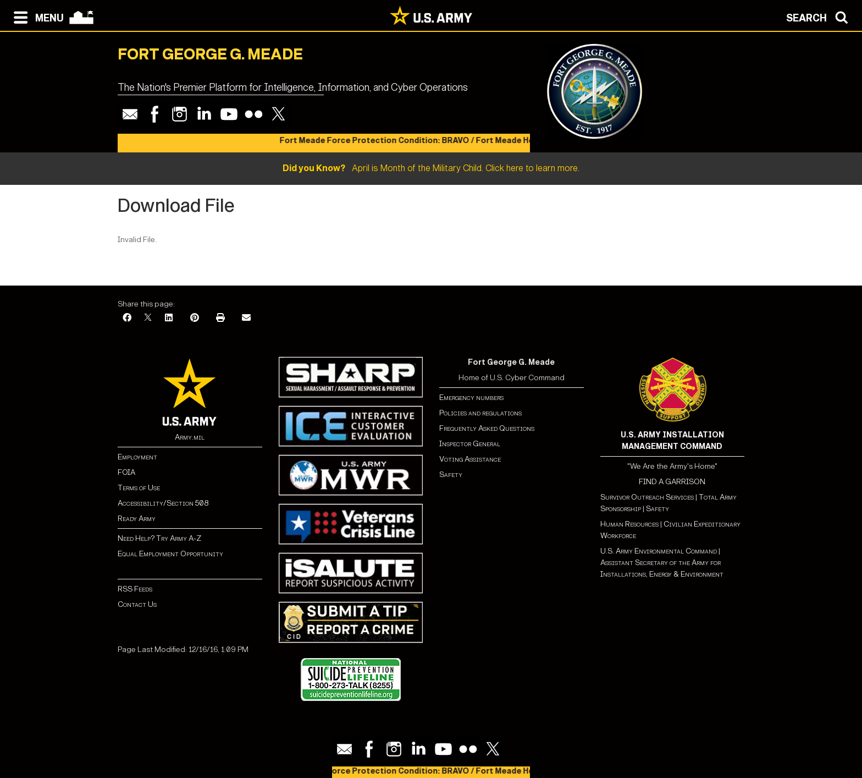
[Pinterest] (194, 318)
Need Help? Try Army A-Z (159, 538)
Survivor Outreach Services (647, 497)
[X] (147, 318)
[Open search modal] (820, 16)
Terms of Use (139, 487)
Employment (137, 457)
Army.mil (190, 437)
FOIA (126, 472)
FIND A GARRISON (672, 481)
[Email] (246, 318)
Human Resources (629, 524)
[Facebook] (127, 318)
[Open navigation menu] (36, 16)
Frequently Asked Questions (486, 428)
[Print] (220, 318)
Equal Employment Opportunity (170, 553)
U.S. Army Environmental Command (658, 551)
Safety (450, 474)
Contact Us (137, 604)
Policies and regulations (480, 413)
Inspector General (469, 443)
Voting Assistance (470, 459)
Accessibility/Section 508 (163, 503)
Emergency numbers (471, 397)
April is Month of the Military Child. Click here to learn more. (431, 168)
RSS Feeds (135, 589)
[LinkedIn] (168, 318)
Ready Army (137, 518)
